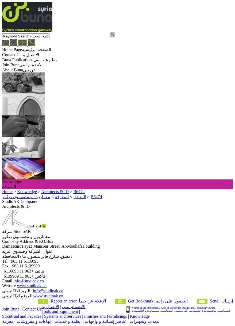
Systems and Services (62, 316)
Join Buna (10, 309)
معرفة (8, 321)
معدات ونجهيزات (144, 321)
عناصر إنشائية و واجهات (106, 321)
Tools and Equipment (59, 311)
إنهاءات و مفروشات (34, 321)
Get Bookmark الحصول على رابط (158, 301)
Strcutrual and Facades (21, 316)
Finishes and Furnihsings (105, 316)
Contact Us (32, 309)
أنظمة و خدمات (68, 321)
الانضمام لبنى (73, 306)
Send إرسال (221, 301)
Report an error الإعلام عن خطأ (78, 301)
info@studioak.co (28, 281)
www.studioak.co (32, 285)
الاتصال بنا (50, 306)
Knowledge (140, 316)
